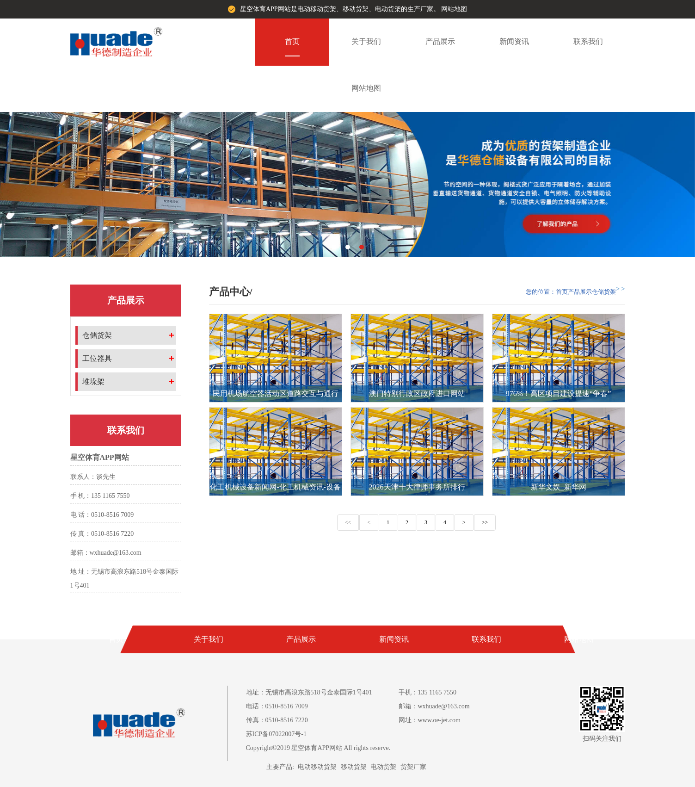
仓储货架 (97, 335)
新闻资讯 (514, 41)
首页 (292, 41)
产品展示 (440, 41)
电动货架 (383, 766)
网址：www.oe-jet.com (430, 720)
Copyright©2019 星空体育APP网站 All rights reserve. (318, 747)
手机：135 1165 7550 (427, 692)
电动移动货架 (317, 766)
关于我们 (366, 41)
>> (485, 522)
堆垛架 (93, 381)
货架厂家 (413, 766)
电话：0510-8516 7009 (277, 706)
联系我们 (588, 41)
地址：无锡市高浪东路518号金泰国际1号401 (309, 692)
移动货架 (354, 766)
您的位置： (541, 291)
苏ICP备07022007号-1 (276, 734)
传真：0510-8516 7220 (277, 720)
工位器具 (97, 358)
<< (348, 522)
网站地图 (454, 9)
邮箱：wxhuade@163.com (434, 706)
